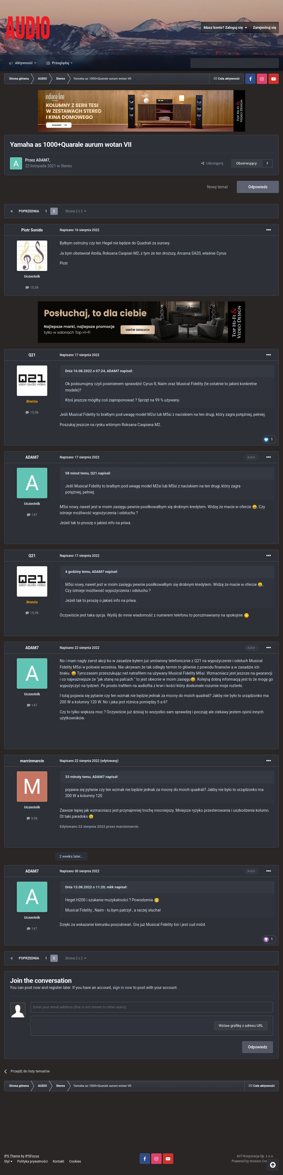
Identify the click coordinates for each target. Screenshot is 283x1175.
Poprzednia (29, 211)
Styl (8, 1161)
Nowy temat (217, 187)
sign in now (122, 987)
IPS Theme (12, 1156)
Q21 (32, 355)
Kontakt (58, 1161)
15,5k (31, 287)
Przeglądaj (60, 63)
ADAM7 (42, 160)
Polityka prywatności (32, 1161)
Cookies (75, 1161)
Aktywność (24, 63)
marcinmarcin (32, 761)
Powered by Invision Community (255, 1161)
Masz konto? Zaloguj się (225, 27)
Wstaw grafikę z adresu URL (241, 1025)
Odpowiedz (258, 187)
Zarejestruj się (264, 27)
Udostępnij (212, 163)
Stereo (66, 166)
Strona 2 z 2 (75, 211)
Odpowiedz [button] (257, 1047)
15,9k (31, 412)
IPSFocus (32, 1156)
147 (32, 515)
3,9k (32, 818)
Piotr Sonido (32, 230)
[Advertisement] (141, 1124)
